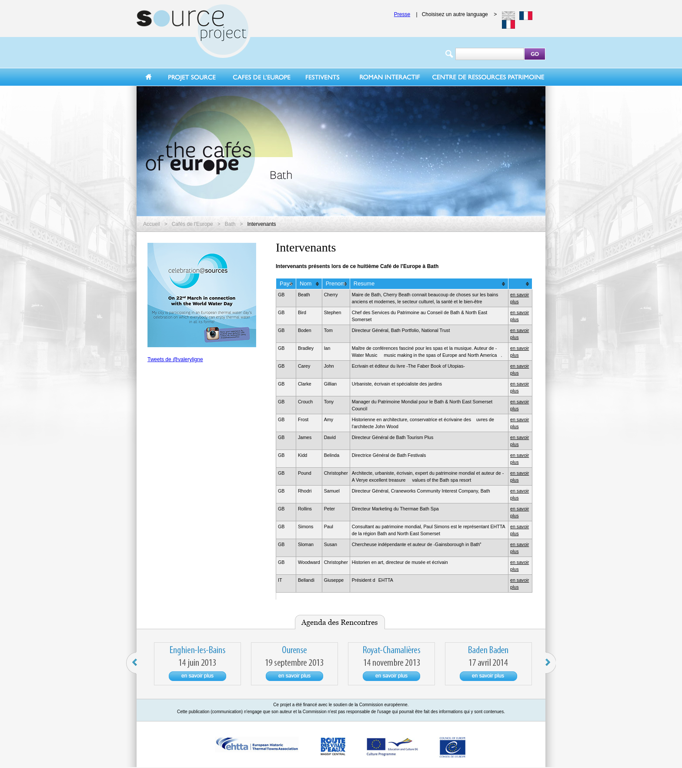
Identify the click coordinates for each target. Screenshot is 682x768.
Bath (230, 224)
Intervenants (261, 224)
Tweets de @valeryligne (175, 359)
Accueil (151, 224)
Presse (402, 14)
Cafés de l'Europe (192, 224)
